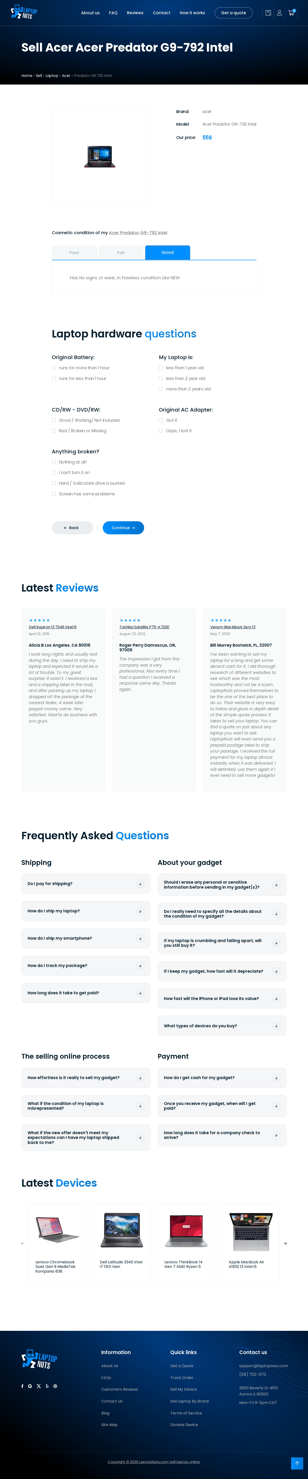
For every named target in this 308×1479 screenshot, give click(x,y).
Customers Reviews (119, 1389)
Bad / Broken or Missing (100, 430)
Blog (105, 1413)
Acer (66, 75)
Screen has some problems (154, 494)
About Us (109, 1366)
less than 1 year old (207, 368)
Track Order (181, 1377)
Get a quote (233, 13)
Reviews (135, 13)
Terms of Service (186, 1413)
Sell (39, 75)
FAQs (106, 1377)
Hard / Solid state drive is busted (154, 483)
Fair (121, 253)
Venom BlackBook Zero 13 (232, 627)
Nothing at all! (154, 462)
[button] (285, 1243)
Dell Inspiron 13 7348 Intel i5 (52, 627)
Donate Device (184, 1424)
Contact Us (111, 1401)
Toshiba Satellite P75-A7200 (144, 627)
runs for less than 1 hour (100, 378)
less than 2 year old (207, 378)
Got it (207, 420)
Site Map (109, 1424)
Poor (74, 253)
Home (26, 75)
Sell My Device (183, 1389)
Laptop (51, 75)
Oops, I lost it (207, 430)
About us (90, 13)
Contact (161, 13)
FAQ (113, 13)
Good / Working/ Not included (100, 420)
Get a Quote (181, 1366)
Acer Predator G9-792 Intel (138, 233)
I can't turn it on (154, 472)
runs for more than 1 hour (100, 368)
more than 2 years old (207, 389)
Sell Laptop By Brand (189, 1401)
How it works (192, 13)
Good (167, 252)
